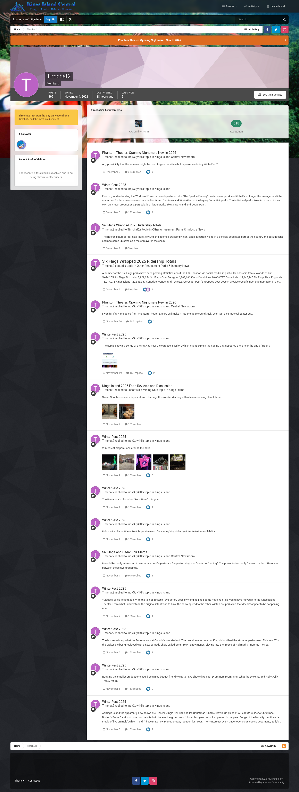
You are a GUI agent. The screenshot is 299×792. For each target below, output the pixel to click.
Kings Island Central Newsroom (175, 157)
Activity (252, 6)
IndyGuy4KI (134, 157)
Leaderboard (277, 6)
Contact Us (34, 780)
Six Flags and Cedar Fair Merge (124, 552)
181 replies (133, 424)
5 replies (131, 248)
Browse (230, 6)
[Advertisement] (149, 766)
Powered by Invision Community (266, 782)
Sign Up (50, 19)
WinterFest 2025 (114, 185)
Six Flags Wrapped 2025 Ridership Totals (131, 225)
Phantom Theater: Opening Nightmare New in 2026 (139, 153)
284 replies (133, 171)
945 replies (133, 575)
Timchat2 (108, 157)
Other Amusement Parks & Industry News (178, 229)
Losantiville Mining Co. (141, 389)
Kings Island (162, 189)
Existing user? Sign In (27, 19)
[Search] (258, 19)
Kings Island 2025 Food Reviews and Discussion (137, 386)
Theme (19, 780)
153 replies (133, 212)
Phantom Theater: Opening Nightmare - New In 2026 (149, 40)
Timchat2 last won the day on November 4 (44, 115)
